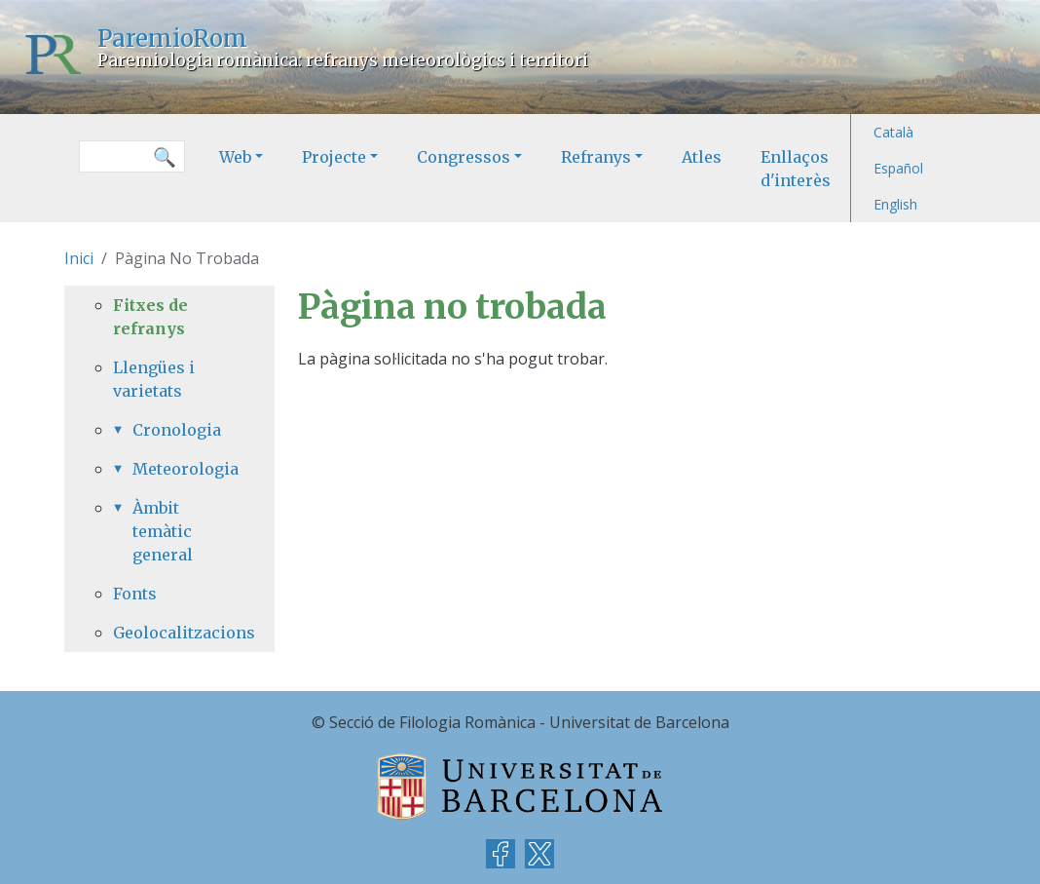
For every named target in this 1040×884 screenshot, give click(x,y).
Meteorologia (179, 469)
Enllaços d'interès (796, 168)
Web (235, 157)
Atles (702, 157)
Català (893, 132)
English (895, 204)
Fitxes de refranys (150, 316)
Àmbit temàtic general (162, 531)
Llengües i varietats (154, 379)
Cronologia (176, 430)
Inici (78, 258)
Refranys (596, 157)
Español (898, 168)
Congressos (463, 157)
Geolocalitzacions (169, 632)
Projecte (334, 157)
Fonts (135, 593)
